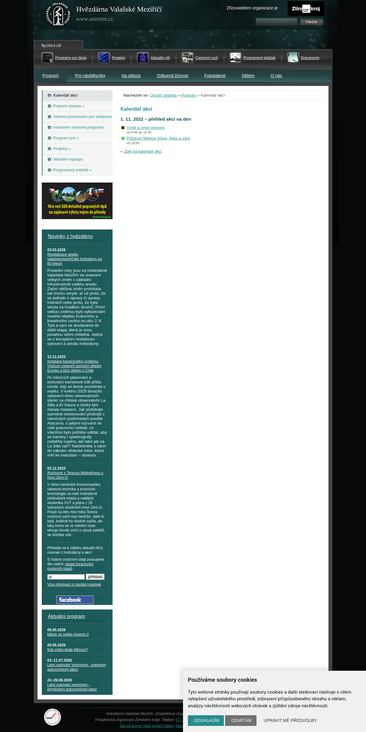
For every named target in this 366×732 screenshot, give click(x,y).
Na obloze (131, 75)
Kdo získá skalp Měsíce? (67, 650)
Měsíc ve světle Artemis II (68, 634)
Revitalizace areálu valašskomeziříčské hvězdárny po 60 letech (74, 259)
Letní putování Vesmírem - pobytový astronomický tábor (76, 667)
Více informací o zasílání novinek (74, 584)
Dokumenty (310, 58)
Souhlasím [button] (206, 720)
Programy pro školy (71, 58)
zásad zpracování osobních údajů (70, 566)
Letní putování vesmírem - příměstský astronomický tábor (72, 687)
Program (50, 75)
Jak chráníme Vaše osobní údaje (146, 726)
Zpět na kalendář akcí (143, 151)
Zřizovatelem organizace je (252, 7)
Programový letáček (259, 58)
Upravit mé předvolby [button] (290, 720)
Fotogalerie (215, 75)
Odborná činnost (172, 75)
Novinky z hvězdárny (70, 236)
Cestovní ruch (207, 58)
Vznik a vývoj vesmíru (146, 127)
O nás (276, 75)
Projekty (118, 58)
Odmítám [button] (241, 720)
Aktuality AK (160, 58)
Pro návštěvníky (90, 75)
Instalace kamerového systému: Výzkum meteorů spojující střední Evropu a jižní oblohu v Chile (74, 366)
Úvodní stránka (163, 95)
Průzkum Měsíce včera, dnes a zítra (158, 138)
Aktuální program (66, 616)
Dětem (248, 75)
